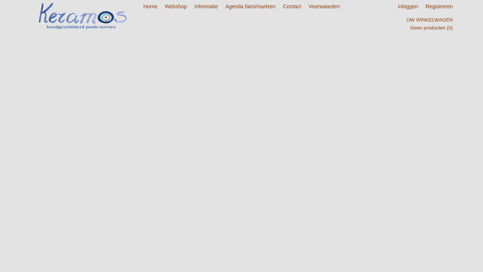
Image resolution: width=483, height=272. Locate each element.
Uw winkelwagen (429, 20)
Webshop (176, 6)
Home (150, 6)
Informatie (206, 6)
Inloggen (408, 6)
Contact (292, 6)
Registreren (439, 6)
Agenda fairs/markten (250, 6)
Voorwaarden (324, 6)
